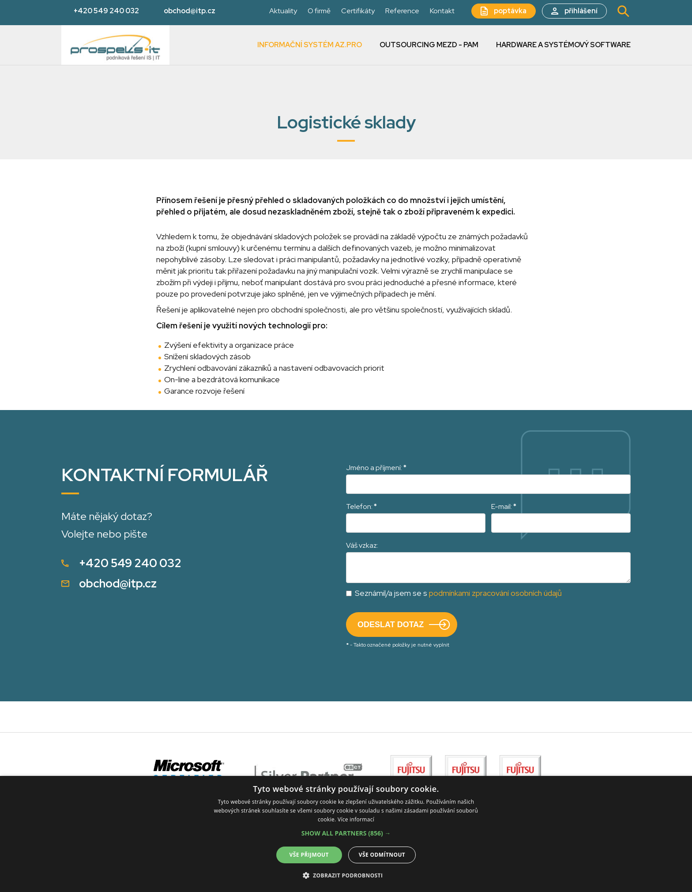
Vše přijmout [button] (309, 854)
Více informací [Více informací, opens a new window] (356, 819)
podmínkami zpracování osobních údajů (495, 593)
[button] (346, 833)
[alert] (346, 834)
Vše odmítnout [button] (382, 854)
